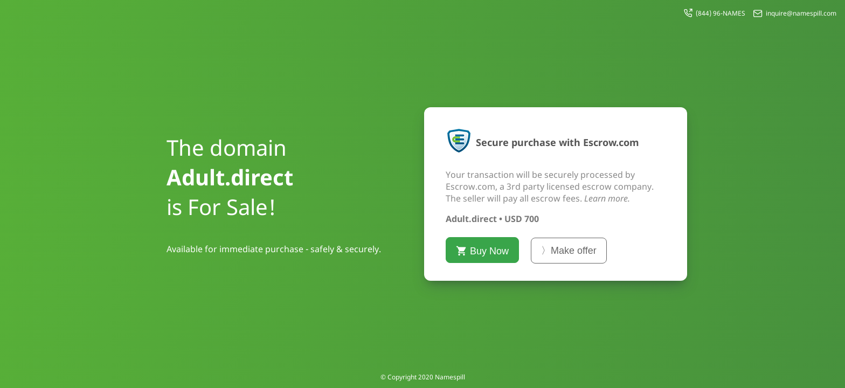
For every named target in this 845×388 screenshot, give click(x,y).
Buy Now (482, 251)
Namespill (450, 377)
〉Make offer (569, 250)
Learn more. (607, 198)
